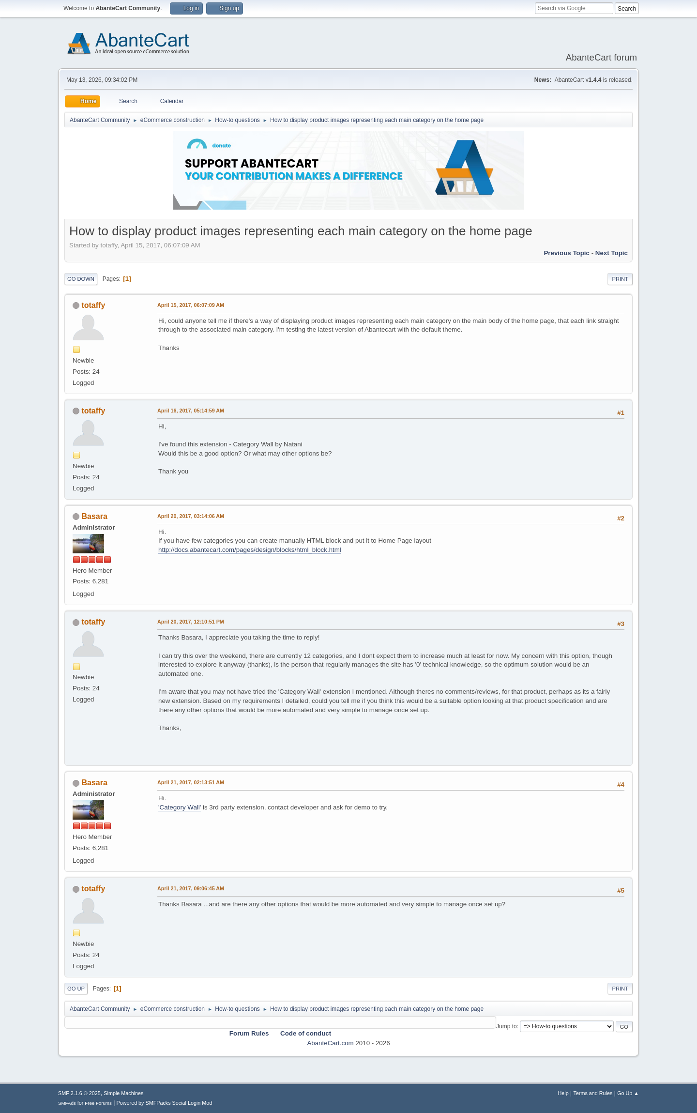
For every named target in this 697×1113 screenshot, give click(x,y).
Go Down (80, 279)
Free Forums (98, 1103)
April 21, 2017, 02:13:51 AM (190, 782)
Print (620, 279)
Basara (94, 516)
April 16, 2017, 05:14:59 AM (190, 410)
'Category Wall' (179, 807)
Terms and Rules (593, 1093)
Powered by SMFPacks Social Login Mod (164, 1103)
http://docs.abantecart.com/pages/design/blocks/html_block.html (249, 549)
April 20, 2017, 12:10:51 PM (190, 622)
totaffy (93, 305)
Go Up (76, 988)
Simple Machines (123, 1093)
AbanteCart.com (330, 1043)
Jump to (506, 1026)
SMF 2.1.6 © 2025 (79, 1093)
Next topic (611, 253)
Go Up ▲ (628, 1093)
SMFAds (67, 1103)
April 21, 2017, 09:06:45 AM (190, 888)
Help (563, 1093)
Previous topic (567, 253)
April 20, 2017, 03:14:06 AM (190, 516)
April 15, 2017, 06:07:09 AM (190, 305)
